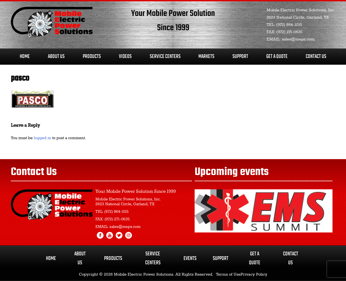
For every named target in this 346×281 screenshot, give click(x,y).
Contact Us (316, 56)
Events (190, 258)
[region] (263, 210)
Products (92, 56)
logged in (42, 138)
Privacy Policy (254, 274)
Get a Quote (254, 258)
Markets (206, 56)
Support (240, 56)
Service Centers (165, 56)
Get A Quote (277, 56)
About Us (56, 56)
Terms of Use (228, 274)
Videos (125, 56)
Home (25, 56)
